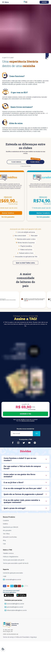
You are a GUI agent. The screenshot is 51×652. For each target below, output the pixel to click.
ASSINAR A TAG (25, 414)
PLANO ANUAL (35, 162)
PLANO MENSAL (16, 162)
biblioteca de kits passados (28, 420)
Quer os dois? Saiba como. (25, 263)
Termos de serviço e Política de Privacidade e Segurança (20, 637)
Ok (36, 433)
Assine (44, 2)
